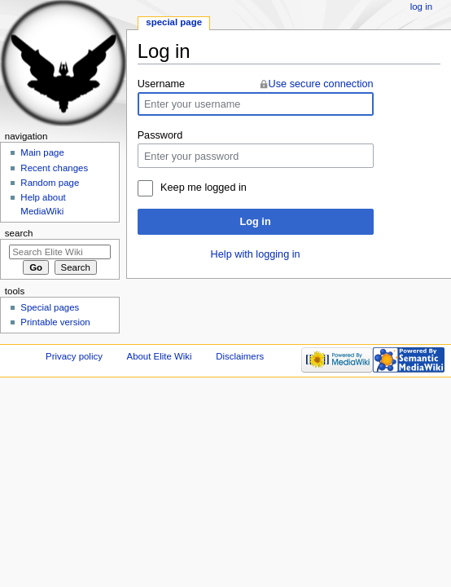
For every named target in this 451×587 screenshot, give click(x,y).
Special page (174, 22)
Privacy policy (74, 356)
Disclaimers (240, 356)
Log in (255, 221)
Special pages (49, 307)
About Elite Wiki (159, 356)
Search (19, 233)
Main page (42, 152)
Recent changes (54, 168)
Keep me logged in (203, 187)
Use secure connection (321, 84)
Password (160, 135)
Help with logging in (255, 254)
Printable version (55, 322)
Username (162, 84)
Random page (49, 183)
